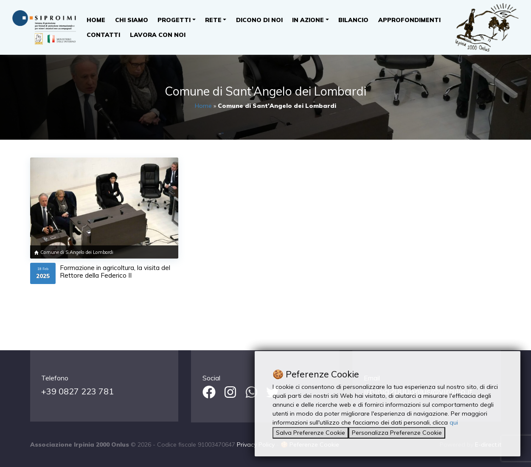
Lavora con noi (157, 35)
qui (454, 422)
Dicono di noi (259, 20)
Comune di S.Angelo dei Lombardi (76, 252)
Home (96, 20)
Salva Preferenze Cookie (310, 432)
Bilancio (353, 20)
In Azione (308, 20)
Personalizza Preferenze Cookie (397, 432)
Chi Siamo (131, 20)
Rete (213, 20)
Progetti (174, 20)
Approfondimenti (409, 20)
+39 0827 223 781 (77, 391)
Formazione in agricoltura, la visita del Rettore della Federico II (115, 271)
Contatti (103, 35)
